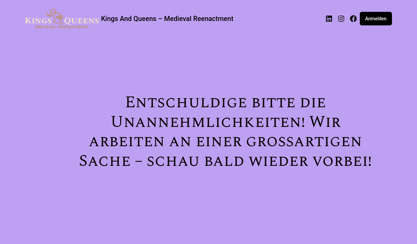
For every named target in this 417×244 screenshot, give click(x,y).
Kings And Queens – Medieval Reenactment (167, 19)
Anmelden (376, 18)
